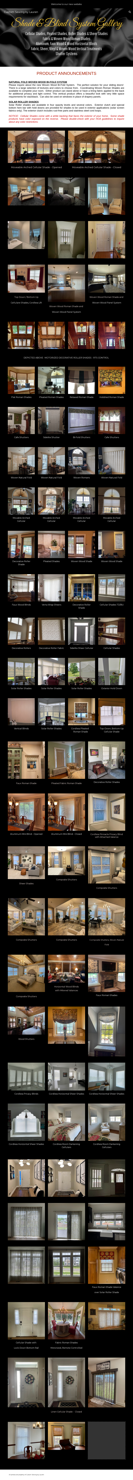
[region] (66, 4)
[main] (66, 37)
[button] (130, 12)
